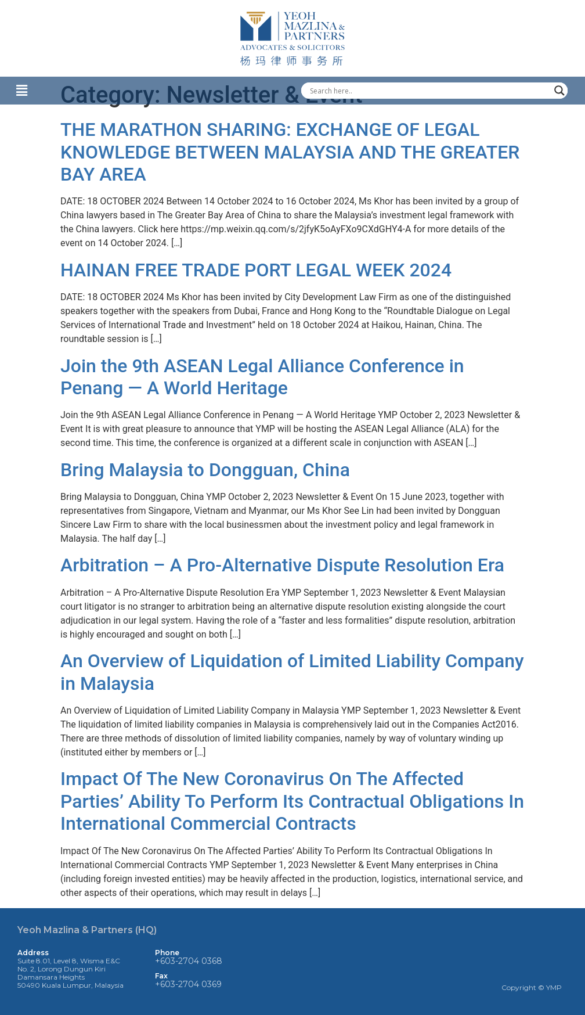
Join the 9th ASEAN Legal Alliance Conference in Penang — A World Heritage (262, 377)
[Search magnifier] (559, 90)
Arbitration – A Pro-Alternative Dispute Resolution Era (282, 565)
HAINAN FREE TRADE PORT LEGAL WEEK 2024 (256, 270)
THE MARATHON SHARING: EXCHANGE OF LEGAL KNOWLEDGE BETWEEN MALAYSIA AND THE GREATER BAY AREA (289, 151)
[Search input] (429, 90)
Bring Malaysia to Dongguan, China (205, 470)
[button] (142, 91)
